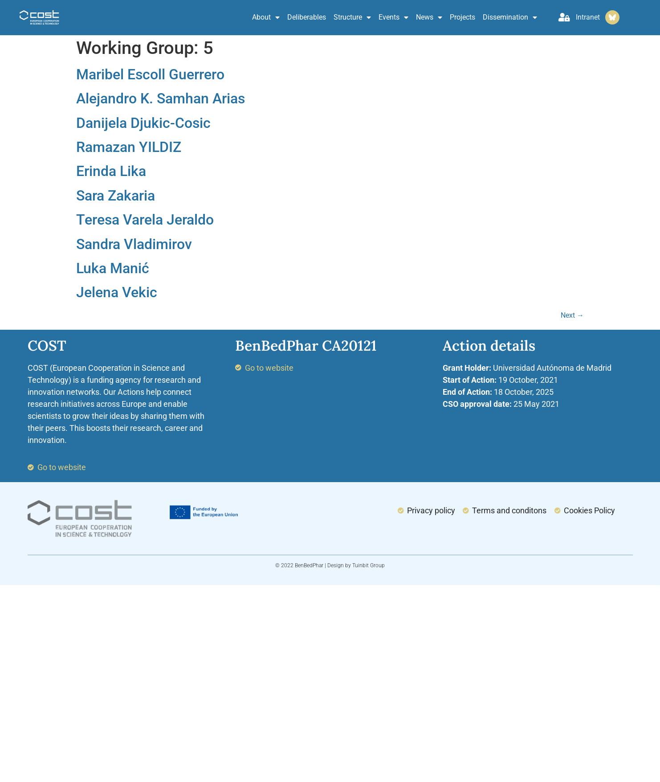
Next (572, 315)
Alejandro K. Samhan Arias (160, 98)
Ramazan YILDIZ (128, 147)
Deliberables (306, 17)
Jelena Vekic (116, 292)
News (429, 17)
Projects (462, 17)
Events (393, 17)
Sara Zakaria (115, 195)
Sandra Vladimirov (134, 244)
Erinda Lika (111, 171)
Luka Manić (112, 268)
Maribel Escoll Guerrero (150, 74)
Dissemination (510, 17)
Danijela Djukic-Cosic (143, 123)
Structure (352, 17)
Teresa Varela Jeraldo (145, 219)
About (266, 17)
